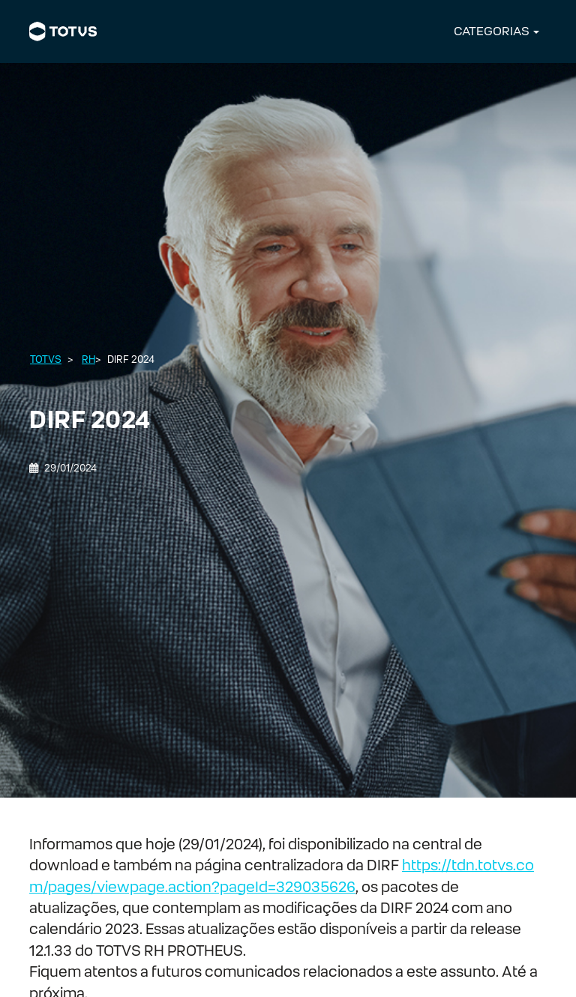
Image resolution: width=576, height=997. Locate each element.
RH (88, 359)
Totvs (46, 359)
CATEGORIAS (492, 31)
